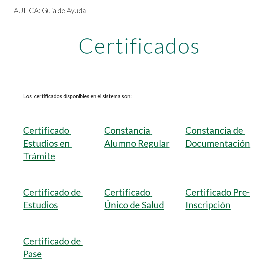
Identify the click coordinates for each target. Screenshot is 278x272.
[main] (139, 45)
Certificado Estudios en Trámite (47, 143)
